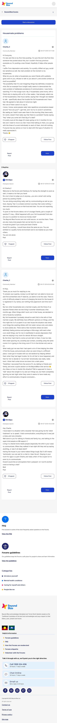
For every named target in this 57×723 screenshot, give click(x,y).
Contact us (6, 705)
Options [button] (54, 12)
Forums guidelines (12, 638)
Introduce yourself (11, 576)
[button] (5, 139)
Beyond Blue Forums (9, 3)
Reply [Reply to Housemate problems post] (47, 153)
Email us (14, 681)
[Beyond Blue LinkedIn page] (29, 691)
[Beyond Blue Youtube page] (11, 691)
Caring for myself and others (14, 585)
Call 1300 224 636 (18, 664)
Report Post (9, 154)
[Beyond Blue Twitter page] (23, 691)
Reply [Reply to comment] (47, 258)
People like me (9, 589)
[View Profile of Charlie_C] (6, 47)
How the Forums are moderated (17, 645)
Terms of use (7, 710)
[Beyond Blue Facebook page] (5, 691)
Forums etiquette (11, 649)
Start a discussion (28, 22)
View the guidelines (9, 561)
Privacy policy (7, 715)
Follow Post (47, 139)
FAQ (6, 642)
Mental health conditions (13, 580)
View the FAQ (7, 534)
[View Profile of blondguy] (9, 180)
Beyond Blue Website (13, 606)
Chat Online (15, 673)
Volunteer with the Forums (15, 653)
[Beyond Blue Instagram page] (17, 691)
